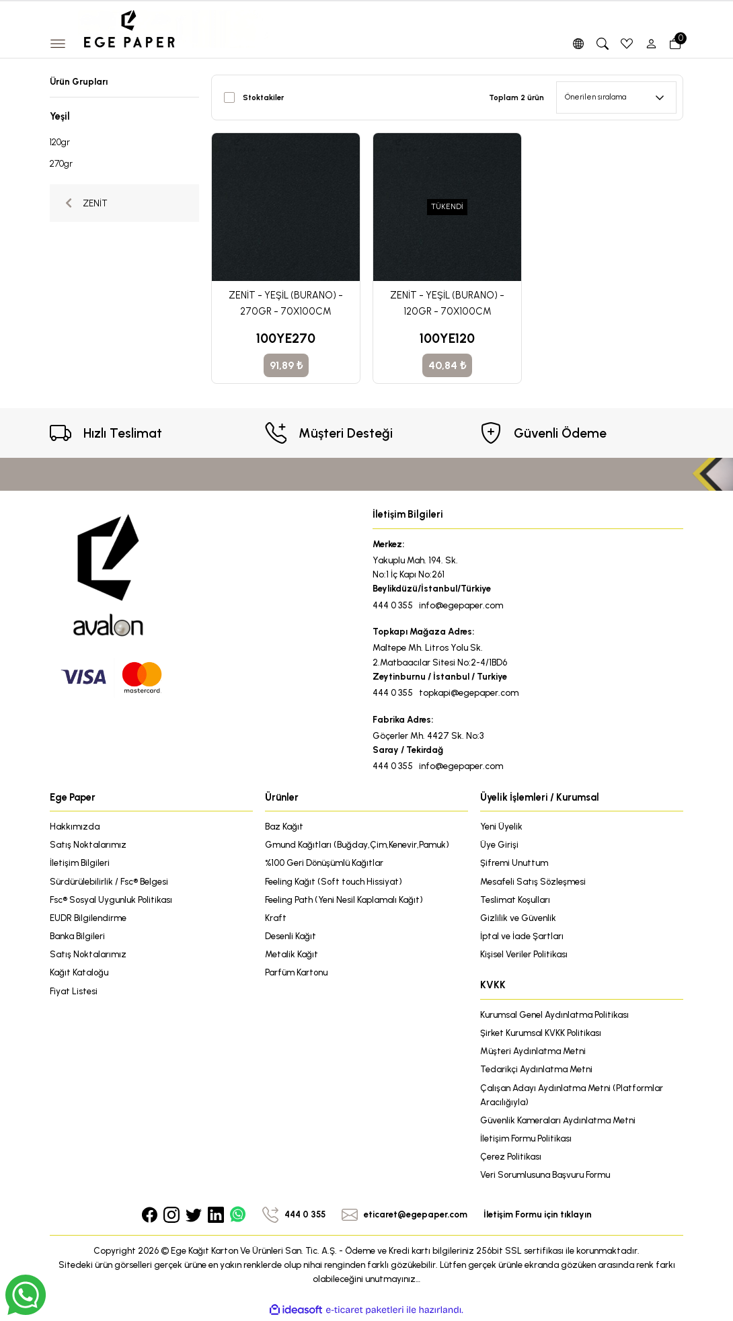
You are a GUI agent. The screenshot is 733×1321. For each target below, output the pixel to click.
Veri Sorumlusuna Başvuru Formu (545, 1176)
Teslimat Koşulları (515, 899)
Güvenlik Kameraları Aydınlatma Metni (557, 1121)
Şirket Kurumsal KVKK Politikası (541, 1033)
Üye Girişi (499, 844)
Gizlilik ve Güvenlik (518, 918)
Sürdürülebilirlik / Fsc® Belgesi (109, 881)
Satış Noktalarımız (88, 844)
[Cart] (675, 44)
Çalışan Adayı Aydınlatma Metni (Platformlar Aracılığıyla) (572, 1095)
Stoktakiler (263, 97)
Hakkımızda (75, 826)
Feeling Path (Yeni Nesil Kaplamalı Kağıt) (344, 899)
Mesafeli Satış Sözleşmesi (533, 881)
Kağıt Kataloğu (79, 972)
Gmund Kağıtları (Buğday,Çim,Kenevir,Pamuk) (357, 844)
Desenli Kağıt (290, 936)
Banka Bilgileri (77, 936)
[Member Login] (651, 44)
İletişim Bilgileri (80, 863)
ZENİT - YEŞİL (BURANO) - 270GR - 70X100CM (286, 303)
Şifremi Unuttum (514, 863)
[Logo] (174, 28)
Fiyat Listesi (74, 991)
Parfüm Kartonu (296, 972)
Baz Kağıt (284, 826)
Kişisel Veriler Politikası (524, 954)
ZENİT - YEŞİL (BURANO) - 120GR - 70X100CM (447, 303)
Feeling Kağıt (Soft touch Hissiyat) (334, 881)
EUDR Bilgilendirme (88, 918)
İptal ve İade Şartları (522, 936)
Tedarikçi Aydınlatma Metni (536, 1070)
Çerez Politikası (511, 1157)
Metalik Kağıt (291, 954)
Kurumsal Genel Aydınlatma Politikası (554, 1015)
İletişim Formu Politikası (526, 1139)
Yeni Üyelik (501, 826)
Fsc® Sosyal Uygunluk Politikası (111, 899)
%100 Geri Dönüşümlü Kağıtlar (324, 863)
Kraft (275, 918)
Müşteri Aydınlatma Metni (533, 1051)
